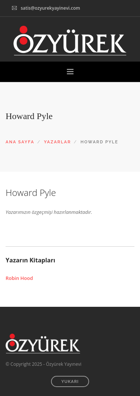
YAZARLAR (57, 142)
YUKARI (70, 381)
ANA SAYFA (20, 142)
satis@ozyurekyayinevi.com (50, 8)
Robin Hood (19, 278)
